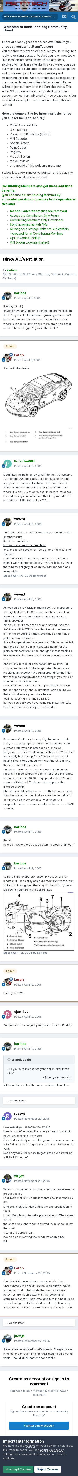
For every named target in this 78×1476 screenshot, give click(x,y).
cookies (30, 1445)
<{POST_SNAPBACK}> (57, 1077)
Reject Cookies (47, 1469)
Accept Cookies (18, 1469)
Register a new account (39, 1425)
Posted (27, 298)
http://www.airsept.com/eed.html (24, 545)
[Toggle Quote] (9, 1059)
